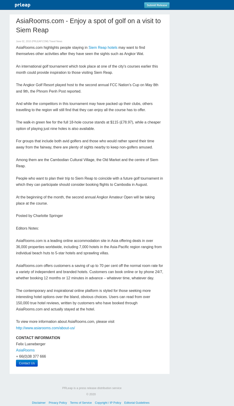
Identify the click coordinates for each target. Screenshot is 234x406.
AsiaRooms (25, 350)
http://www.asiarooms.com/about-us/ (45, 328)
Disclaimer (39, 402)
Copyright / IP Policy (108, 402)
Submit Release (157, 5)
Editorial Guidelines (136, 402)
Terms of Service (81, 402)
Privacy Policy (58, 402)
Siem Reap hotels (103, 47)
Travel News (55, 41)
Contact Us (27, 363)
